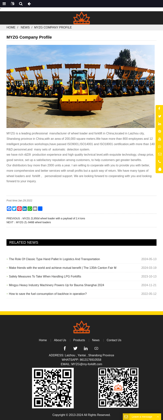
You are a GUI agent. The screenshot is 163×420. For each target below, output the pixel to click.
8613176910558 (90, 359)
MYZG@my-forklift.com (86, 364)
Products (79, 340)
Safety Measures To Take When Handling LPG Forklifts (45, 276)
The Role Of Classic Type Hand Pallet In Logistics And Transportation (54, 259)
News (25, 27)
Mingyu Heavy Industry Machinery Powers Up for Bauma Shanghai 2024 (56, 285)
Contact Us (114, 340)
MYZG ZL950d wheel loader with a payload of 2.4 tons (54, 218)
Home (10, 27)
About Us (60, 340)
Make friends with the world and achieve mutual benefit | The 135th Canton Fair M (62, 267)
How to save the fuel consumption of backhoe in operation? (48, 293)
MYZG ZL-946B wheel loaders (33, 222)
